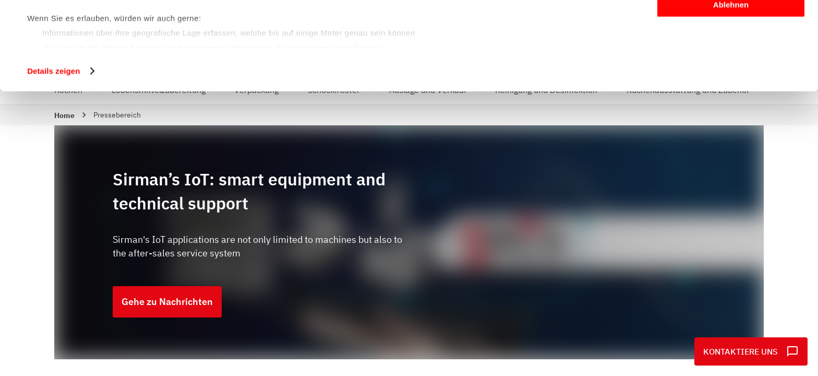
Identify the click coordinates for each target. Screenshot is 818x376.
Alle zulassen (730, 25)
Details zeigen (53, 153)
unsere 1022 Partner (98, 37)
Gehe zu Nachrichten (167, 302)
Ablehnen (731, 87)
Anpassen (731, 56)
